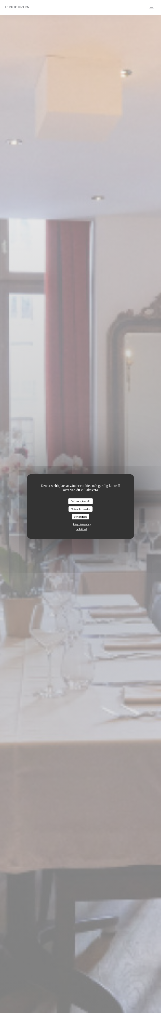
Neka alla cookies (80, 508)
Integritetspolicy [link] (82, 524)
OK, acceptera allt (80, 501)
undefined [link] (81, 529)
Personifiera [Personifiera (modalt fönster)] (80, 516)
